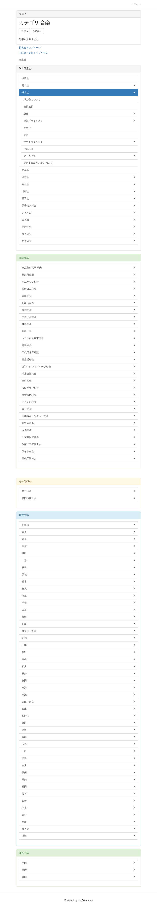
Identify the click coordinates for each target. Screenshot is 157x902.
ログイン (136, 4)
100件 (37, 31)
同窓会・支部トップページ (33, 52)
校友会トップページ (30, 47)
